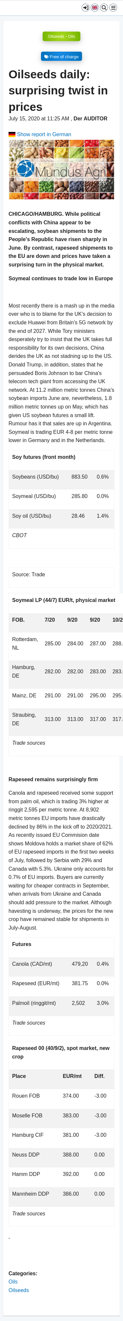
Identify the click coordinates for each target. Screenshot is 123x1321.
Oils (13, 1281)
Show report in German (40, 134)
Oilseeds (19, 1290)
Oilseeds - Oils (61, 36)
